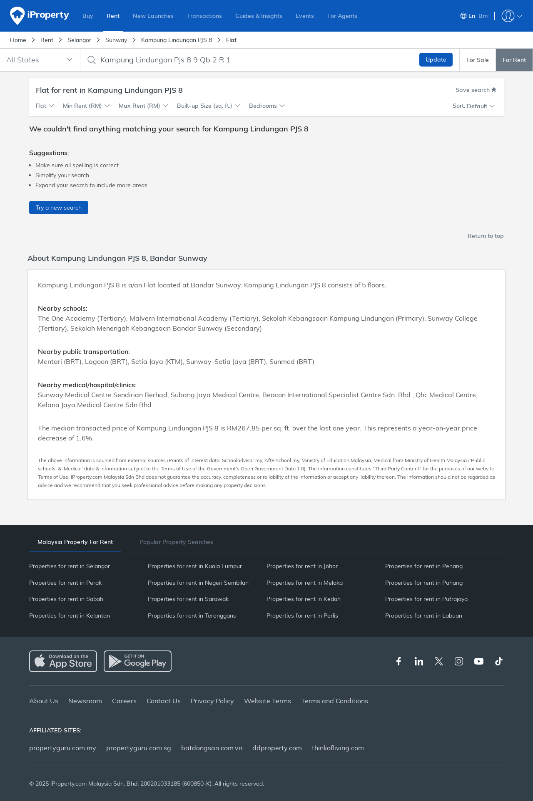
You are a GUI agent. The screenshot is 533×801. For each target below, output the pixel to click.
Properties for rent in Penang (424, 566)
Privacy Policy (212, 701)
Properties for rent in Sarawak (188, 599)
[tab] (75, 542)
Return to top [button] (486, 236)
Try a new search (59, 207)
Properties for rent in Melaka (304, 582)
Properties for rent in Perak (65, 582)
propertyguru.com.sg (138, 748)
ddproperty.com (277, 748)
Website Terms (267, 701)
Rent (113, 16)
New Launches (153, 16)
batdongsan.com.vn (211, 748)
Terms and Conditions (334, 701)
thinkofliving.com (338, 748)
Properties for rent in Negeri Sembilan (198, 582)
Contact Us (164, 701)
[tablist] (266, 542)
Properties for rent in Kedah (303, 599)
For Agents (342, 16)
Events (305, 16)
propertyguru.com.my (62, 748)
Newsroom (85, 701)
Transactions (204, 16)
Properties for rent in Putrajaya (426, 599)
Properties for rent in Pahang (424, 582)
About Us (43, 701)
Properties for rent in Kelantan (69, 615)
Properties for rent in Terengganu (192, 615)
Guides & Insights (258, 16)
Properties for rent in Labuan (423, 615)
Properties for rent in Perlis (302, 615)
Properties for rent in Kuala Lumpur (195, 566)
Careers (124, 701)
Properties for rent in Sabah (66, 599)
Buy (87, 16)
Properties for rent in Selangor (69, 566)
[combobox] (40, 60)
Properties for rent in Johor (302, 566)
